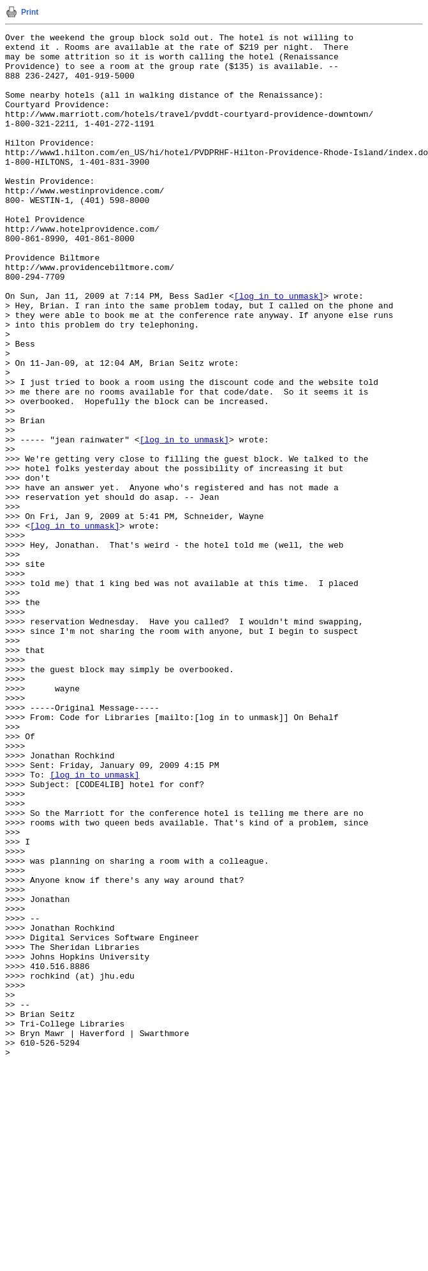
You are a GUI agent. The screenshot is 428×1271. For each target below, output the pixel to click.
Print (29, 12)
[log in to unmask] (278, 349)
